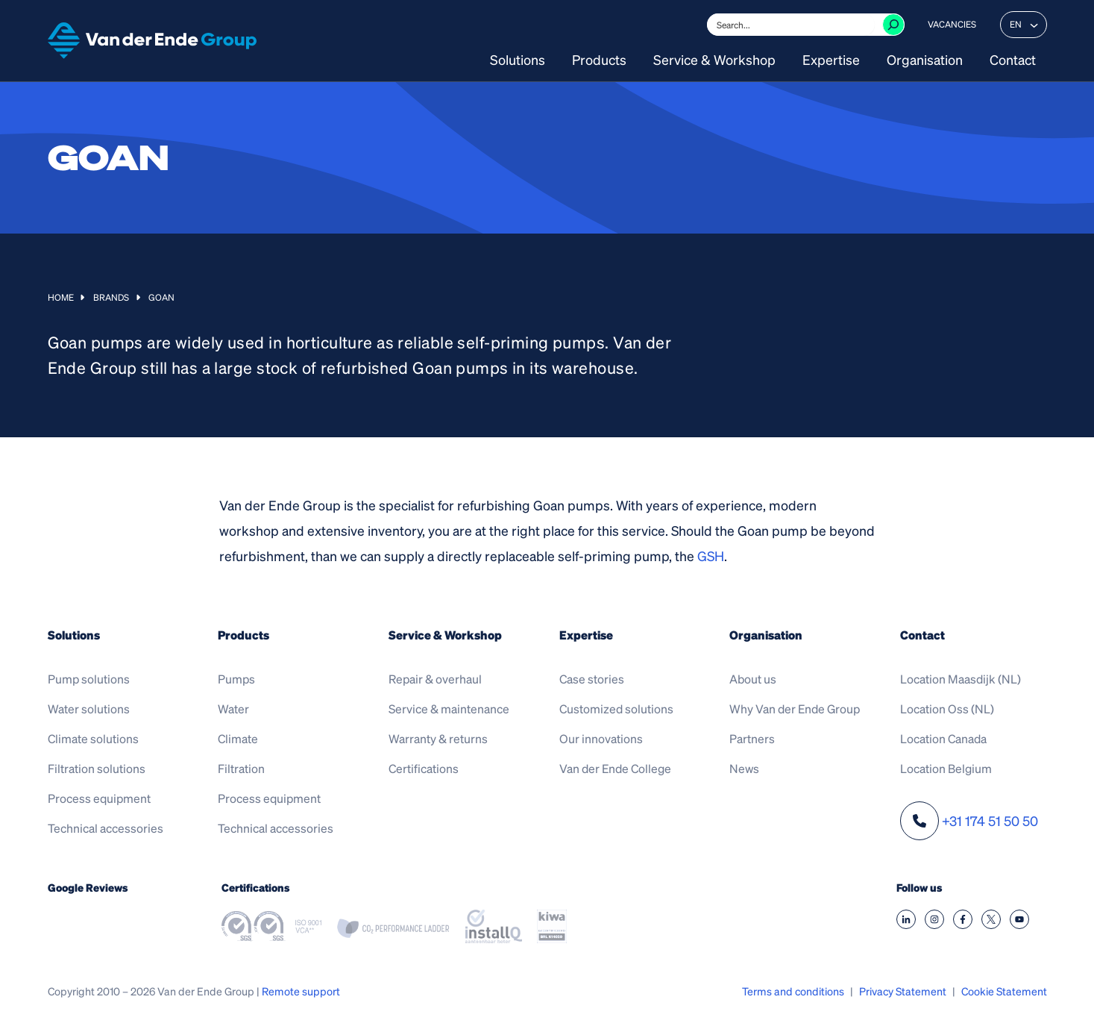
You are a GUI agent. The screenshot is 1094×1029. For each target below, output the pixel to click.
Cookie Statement (1004, 991)
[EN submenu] (1034, 24)
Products (599, 60)
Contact (1013, 60)
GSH (710, 555)
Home (61, 297)
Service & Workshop (714, 60)
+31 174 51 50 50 (990, 820)
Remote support (301, 991)
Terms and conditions (793, 991)
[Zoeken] (893, 24)
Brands (111, 297)
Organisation (925, 60)
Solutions (517, 60)
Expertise (831, 60)
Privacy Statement (902, 991)
